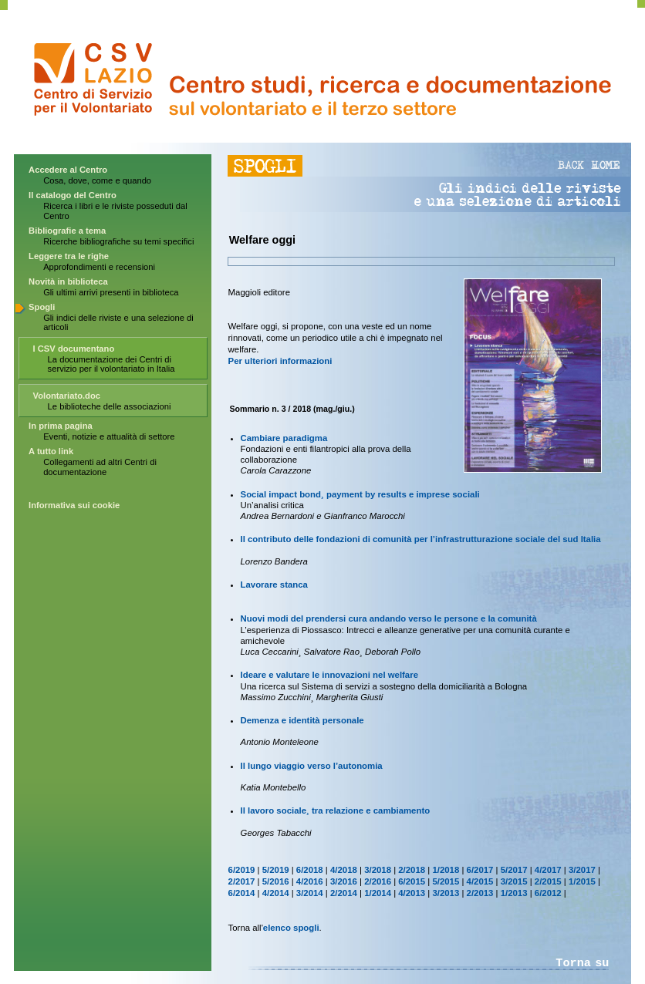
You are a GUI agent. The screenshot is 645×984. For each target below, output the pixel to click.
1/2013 (514, 893)
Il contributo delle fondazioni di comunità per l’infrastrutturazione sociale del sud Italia (421, 539)
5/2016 (275, 881)
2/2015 (548, 881)
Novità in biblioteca (68, 281)
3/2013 (445, 893)
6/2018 (309, 869)
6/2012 (548, 893)
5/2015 (445, 881)
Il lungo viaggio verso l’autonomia (312, 765)
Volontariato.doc (66, 395)
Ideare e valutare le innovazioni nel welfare (329, 674)
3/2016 (343, 881)
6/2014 (241, 893)
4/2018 (343, 869)
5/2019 (275, 869)
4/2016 (309, 881)
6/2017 (480, 869)
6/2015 (411, 881)
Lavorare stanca (274, 584)
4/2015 (480, 881)
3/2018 (377, 869)
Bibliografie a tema (67, 230)
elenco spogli (291, 927)
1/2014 (377, 893)
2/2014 (343, 893)
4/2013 (411, 893)
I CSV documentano (74, 348)
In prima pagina (61, 425)
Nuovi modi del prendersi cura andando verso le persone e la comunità (389, 618)
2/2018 (411, 869)
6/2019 (241, 869)
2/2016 (377, 881)
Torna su (582, 963)
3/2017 (582, 869)
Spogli (42, 307)
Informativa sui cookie (74, 505)
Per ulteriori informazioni (280, 361)
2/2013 (480, 893)
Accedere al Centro (68, 169)
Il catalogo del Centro (73, 195)
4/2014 (275, 893)
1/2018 (445, 869)
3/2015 (514, 881)
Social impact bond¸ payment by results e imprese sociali (360, 494)
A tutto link (51, 451)
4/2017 (548, 869)
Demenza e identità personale (302, 720)
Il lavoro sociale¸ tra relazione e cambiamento (336, 810)
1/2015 (582, 881)
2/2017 (241, 881)
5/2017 (514, 869)
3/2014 (309, 893)
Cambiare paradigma (284, 438)
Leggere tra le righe (69, 256)
